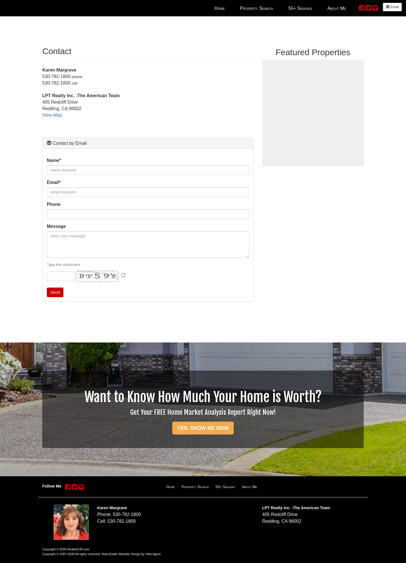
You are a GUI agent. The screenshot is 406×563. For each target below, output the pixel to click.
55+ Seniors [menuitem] (300, 8)
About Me (249, 487)
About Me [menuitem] (336, 8)
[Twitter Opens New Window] (368, 7)
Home (170, 487)
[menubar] (280, 8)
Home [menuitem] (220, 8)
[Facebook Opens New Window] (361, 7)
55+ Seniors (225, 487)
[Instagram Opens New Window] (375, 7)
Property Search (195, 487)
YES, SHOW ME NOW (203, 428)
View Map (52, 115)
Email (392, 7)
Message (56, 226)
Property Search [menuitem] (256, 8)
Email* (54, 182)
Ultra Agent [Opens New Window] (152, 554)
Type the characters (63, 264)
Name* (54, 160)
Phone (54, 204)
